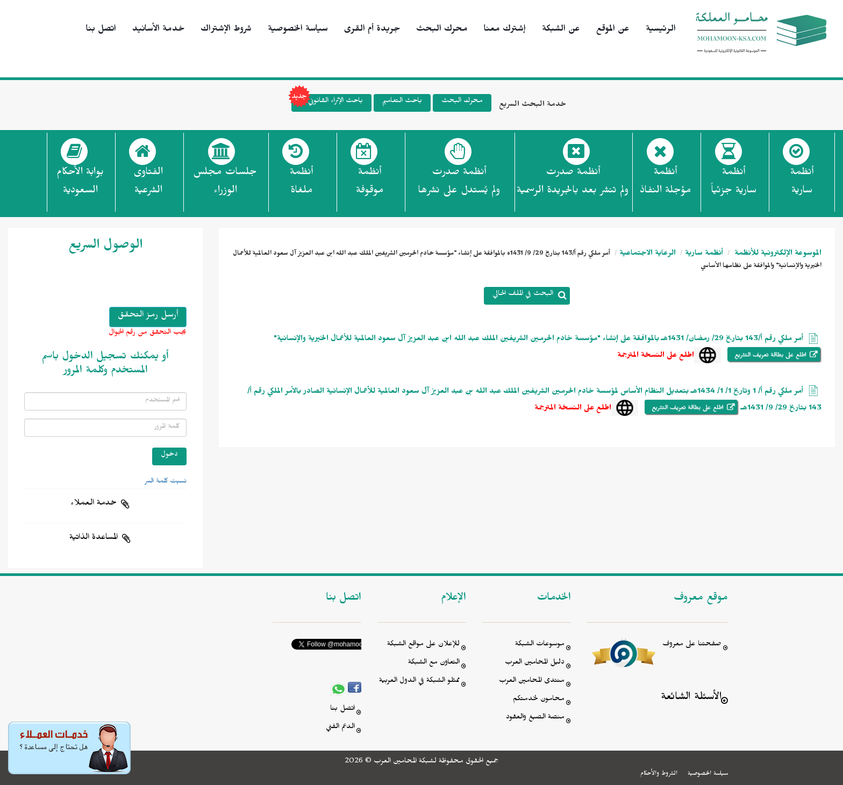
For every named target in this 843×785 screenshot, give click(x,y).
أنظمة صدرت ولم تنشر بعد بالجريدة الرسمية (572, 182)
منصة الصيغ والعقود (535, 718)
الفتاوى (148, 184)
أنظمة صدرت (459, 184)
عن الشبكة (561, 30)
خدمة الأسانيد (158, 30)
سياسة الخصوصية (298, 30)
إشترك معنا (505, 30)
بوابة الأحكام (80, 184)
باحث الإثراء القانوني (327, 103)
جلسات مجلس (225, 184)
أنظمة (801, 184)
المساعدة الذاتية (93, 538)
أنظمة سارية (704, 254)
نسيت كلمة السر (166, 482)
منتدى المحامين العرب (532, 681)
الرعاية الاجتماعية (647, 254)
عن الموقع (613, 30)
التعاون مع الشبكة (434, 663)
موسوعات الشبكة (540, 645)
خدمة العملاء (93, 504)
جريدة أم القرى (372, 30)
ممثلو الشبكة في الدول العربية (419, 681)
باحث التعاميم (402, 101)
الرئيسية (661, 30)
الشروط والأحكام (658, 774)
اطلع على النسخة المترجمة (655, 356)
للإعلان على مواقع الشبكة (423, 645)
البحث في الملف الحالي (522, 294)
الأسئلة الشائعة (691, 698)
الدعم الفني (340, 727)
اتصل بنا (101, 30)
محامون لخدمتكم (539, 699)
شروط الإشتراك (226, 30)
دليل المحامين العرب (535, 663)
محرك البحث (442, 30)
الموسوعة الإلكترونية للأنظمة (776, 254)
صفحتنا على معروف (691, 645)
